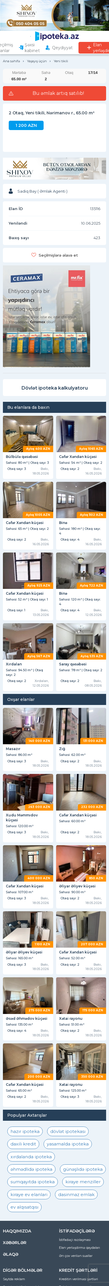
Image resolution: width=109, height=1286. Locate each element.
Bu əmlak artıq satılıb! (58, 93)
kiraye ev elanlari (28, 1194)
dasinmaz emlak (76, 1194)
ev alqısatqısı (24, 1207)
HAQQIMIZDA (17, 1231)
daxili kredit (23, 1144)
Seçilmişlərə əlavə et (58, 255)
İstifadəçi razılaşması (75, 1240)
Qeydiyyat (62, 47)
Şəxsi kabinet (32, 47)
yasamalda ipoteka (68, 1144)
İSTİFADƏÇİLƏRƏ (77, 1231)
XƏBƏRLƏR (14, 1242)
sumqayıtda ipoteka (32, 1181)
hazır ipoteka (25, 1131)
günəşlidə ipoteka (83, 1169)
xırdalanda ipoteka (31, 1156)
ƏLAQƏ (10, 1254)
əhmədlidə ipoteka (31, 1169)
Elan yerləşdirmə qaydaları (79, 1248)
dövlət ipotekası (67, 1131)
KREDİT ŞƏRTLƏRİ (78, 1270)
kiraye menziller (83, 1181)
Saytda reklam (14, 1279)
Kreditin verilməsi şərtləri (78, 1279)
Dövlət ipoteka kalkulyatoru (55, 388)
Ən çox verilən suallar (75, 1256)
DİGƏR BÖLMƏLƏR (22, 1270)
